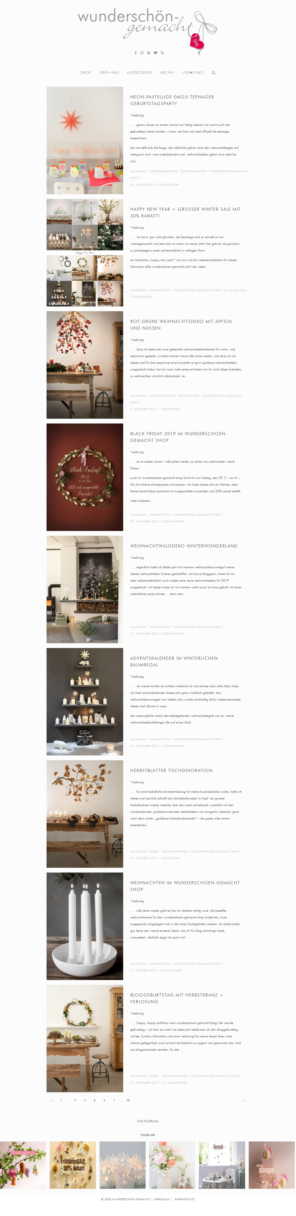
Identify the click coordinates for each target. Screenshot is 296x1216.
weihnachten (159, 290)
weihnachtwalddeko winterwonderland (184, 546)
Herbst (154, 851)
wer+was (109, 73)
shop (86, 73)
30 (128, 1100)
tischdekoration (193, 171)
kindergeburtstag (163, 171)
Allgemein (138, 171)
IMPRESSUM (161, 1199)
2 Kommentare (170, 970)
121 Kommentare (174, 1083)
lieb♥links (193, 73)
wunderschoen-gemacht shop (197, 290)
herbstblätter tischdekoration (171, 771)
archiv (167, 73)
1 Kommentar (169, 409)
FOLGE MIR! (148, 1135)
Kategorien (139, 73)
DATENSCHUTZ (185, 1199)
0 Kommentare (168, 184)
